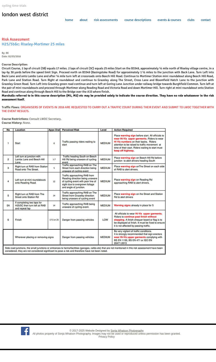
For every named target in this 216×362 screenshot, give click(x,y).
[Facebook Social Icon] (25, 331)
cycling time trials (14, 5)
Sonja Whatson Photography (127, 330)
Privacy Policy (106, 336)
